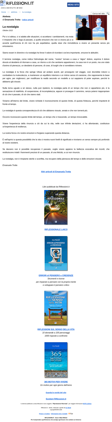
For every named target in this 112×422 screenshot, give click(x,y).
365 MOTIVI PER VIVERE (56, 382)
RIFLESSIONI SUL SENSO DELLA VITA (56, 329)
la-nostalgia (26, 12)
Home (3, 12)
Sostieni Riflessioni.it (56, 399)
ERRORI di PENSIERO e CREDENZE (56, 275)
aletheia (14, 12)
